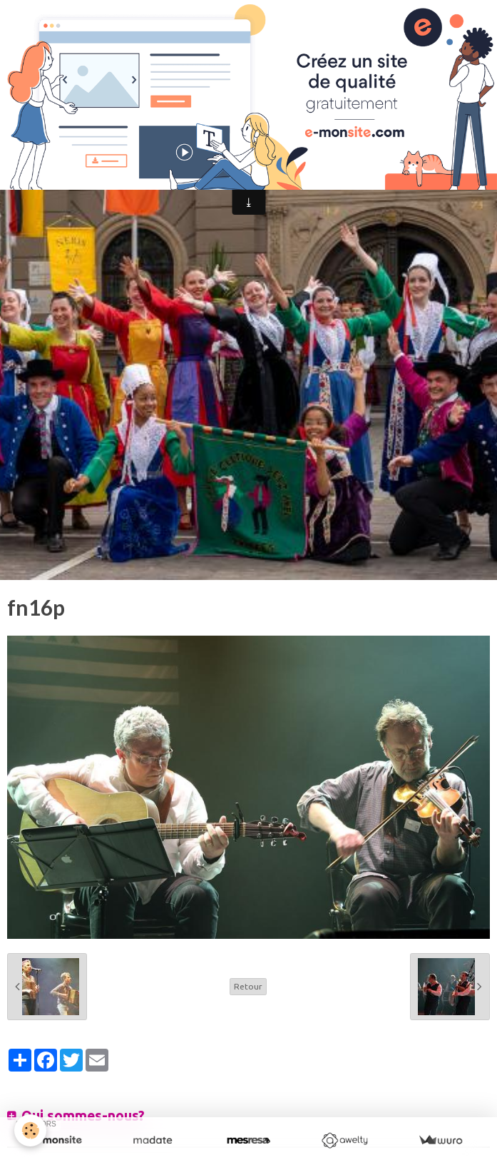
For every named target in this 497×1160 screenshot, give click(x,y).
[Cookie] (30, 1130)
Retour (248, 986)
